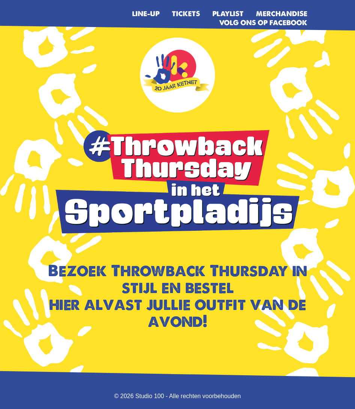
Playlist (228, 13)
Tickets (186, 13)
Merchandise (281, 13)
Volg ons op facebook (263, 22)
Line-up (145, 13)
